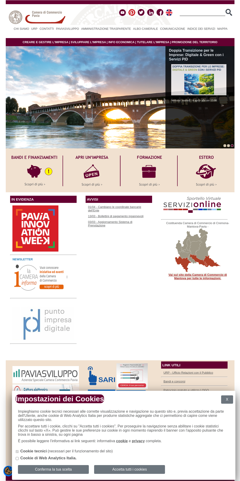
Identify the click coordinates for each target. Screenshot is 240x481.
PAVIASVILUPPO (67, 28)
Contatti (47, 28)
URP (34, 28)
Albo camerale (145, 28)
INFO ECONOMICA (121, 42)
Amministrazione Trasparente (106, 28)
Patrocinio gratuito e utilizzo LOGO (186, 390)
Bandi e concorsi (174, 381)
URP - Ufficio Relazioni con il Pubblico (188, 372)
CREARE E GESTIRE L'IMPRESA (45, 42)
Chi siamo (21, 28)
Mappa (222, 28)
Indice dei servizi (201, 28)
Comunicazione (172, 28)
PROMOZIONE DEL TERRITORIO (194, 42)
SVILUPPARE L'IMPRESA (88, 42)
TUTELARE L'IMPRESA (153, 42)
